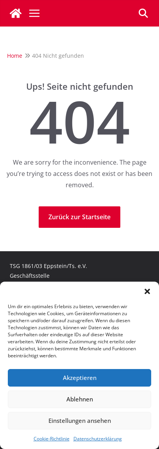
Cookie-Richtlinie (52, 438)
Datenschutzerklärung (97, 438)
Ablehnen (79, 399)
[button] (147, 291)
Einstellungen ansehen (79, 420)
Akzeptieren (79, 378)
